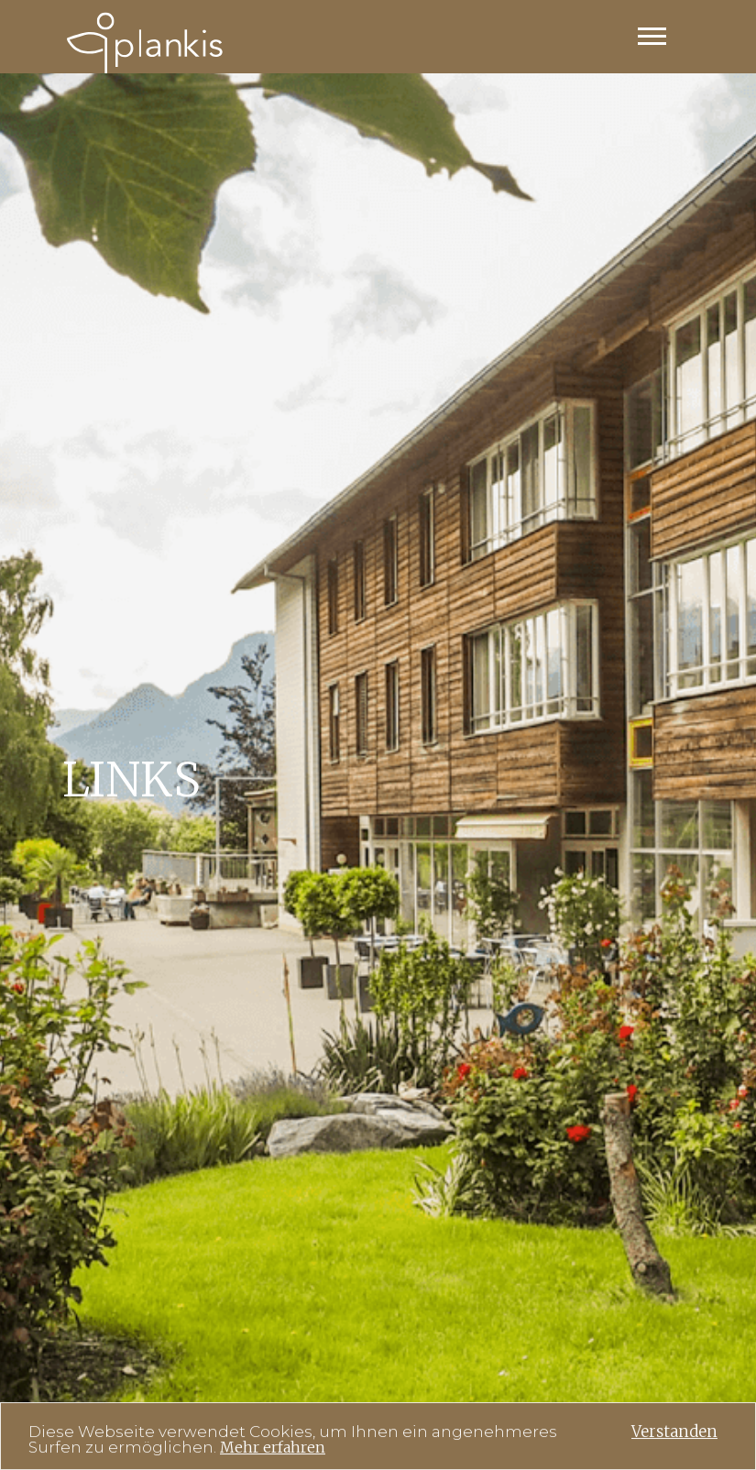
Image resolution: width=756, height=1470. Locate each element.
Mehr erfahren (272, 1449)
